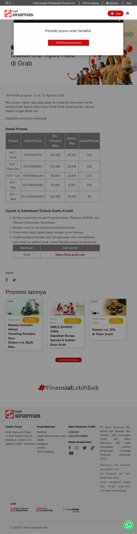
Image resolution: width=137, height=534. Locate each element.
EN (12, 3)
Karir (128, 3)
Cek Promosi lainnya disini (68, 43)
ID (7, 2)
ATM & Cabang (90, 3)
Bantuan (112, 3)
